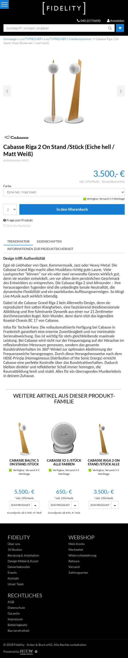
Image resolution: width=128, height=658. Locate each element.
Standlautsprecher (80, 39)
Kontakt (13, 578)
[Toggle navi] (4, 4)
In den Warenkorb (72, 209)
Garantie (14, 613)
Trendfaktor (18, 241)
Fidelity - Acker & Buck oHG (33, 645)
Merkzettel (75, 549)
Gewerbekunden (19, 567)
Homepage (10, 39)
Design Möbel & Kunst (23, 561)
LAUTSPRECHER (30, 39)
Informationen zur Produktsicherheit (40, 249)
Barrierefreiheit (18, 630)
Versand (74, 567)
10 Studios (15, 549)
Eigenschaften (49, 241)
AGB (11, 602)
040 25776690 (89, 21)
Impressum (15, 619)
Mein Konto (76, 544)
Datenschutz (16, 607)
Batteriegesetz (17, 625)
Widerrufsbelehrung (82, 555)
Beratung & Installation (23, 555)
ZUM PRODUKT (20, 505)
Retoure (73, 561)
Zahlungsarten (78, 572)
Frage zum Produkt (18, 220)
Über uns (14, 544)
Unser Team (16, 584)
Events (12, 572)
